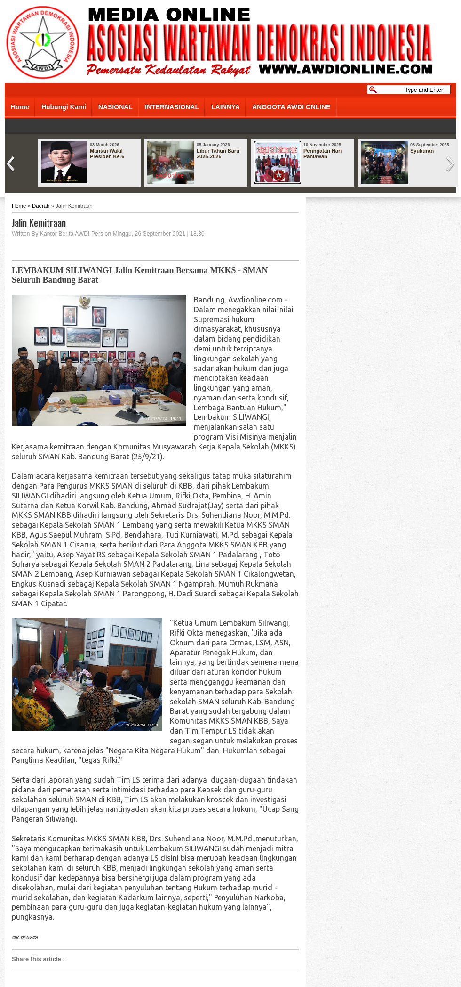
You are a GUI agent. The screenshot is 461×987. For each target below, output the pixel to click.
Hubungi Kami (63, 107)
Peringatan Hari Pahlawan (322, 153)
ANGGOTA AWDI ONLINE (291, 107)
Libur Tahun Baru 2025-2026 (218, 153)
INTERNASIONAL (172, 107)
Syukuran (422, 151)
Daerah (40, 206)
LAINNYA (225, 107)
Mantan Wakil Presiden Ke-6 (107, 153)
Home (20, 107)
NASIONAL (115, 107)
